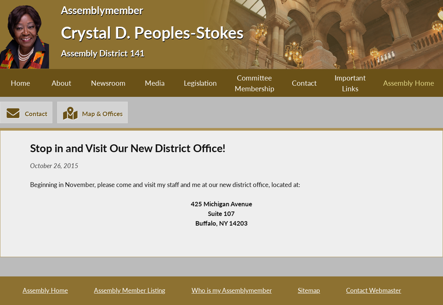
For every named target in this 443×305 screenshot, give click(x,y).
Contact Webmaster (373, 290)
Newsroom (108, 83)
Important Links (350, 83)
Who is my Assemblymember (232, 290)
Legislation (200, 83)
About (61, 83)
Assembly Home (408, 83)
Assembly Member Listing (129, 290)
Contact (304, 83)
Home (20, 83)
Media (155, 83)
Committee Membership (254, 83)
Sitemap (309, 290)
